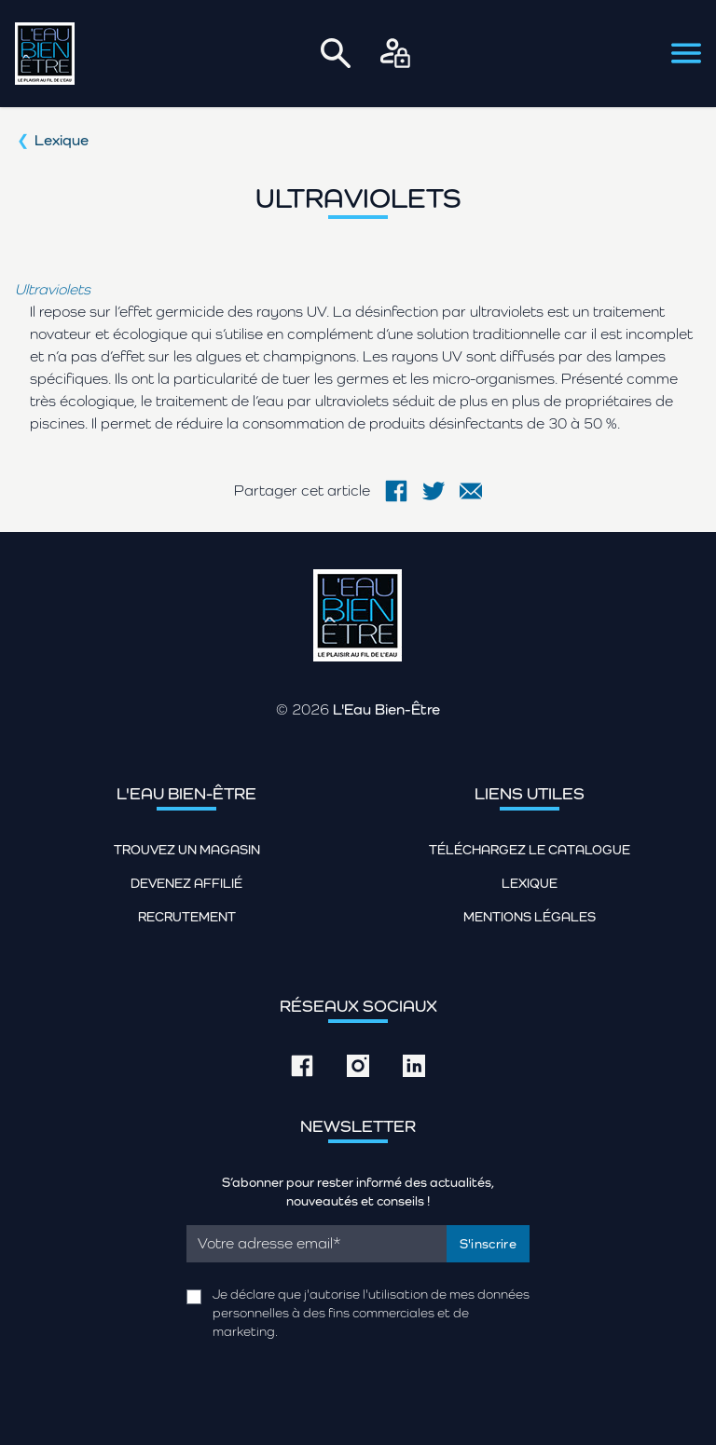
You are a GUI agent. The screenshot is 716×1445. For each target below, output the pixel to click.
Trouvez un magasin (187, 849)
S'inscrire (488, 1243)
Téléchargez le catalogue (529, 849)
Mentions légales (529, 916)
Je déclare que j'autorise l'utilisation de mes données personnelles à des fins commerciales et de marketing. (371, 1313)
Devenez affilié (186, 883)
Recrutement (187, 916)
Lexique (61, 140)
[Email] (316, 1243)
